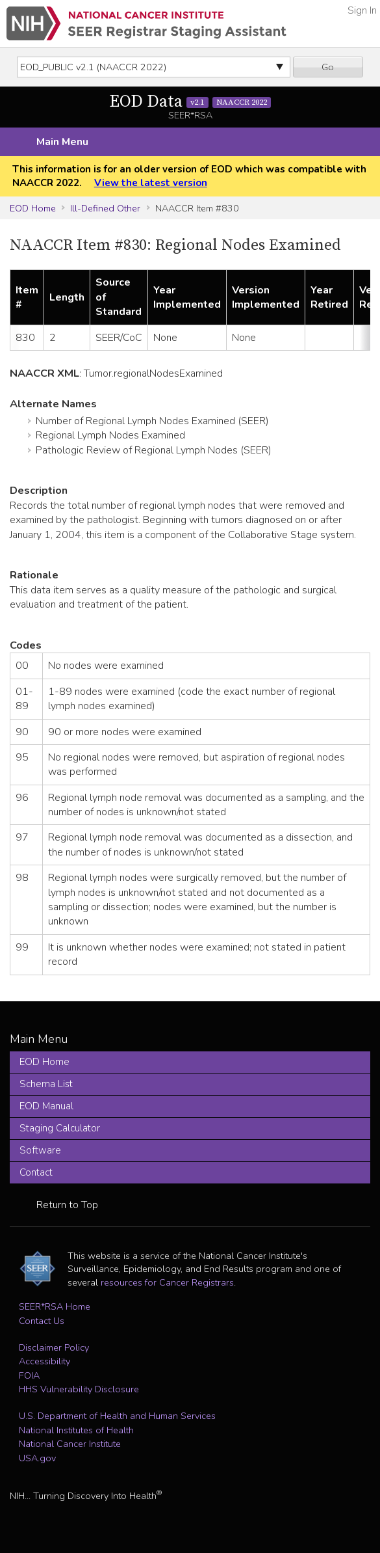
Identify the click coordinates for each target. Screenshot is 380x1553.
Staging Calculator (59, 1128)
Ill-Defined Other (105, 208)
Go (328, 67)
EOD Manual (46, 1106)
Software (40, 1150)
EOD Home (33, 208)
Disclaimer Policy (54, 1347)
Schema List (46, 1083)
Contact (36, 1172)
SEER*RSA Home (54, 1306)
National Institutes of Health (76, 1430)
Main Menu (62, 142)
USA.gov (37, 1458)
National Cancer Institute (70, 1443)
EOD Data (190, 102)
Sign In (362, 10)
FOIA (29, 1375)
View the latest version (150, 182)
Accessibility (44, 1361)
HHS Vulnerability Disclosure (79, 1389)
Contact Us (41, 1320)
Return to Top (67, 1205)
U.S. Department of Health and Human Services (117, 1415)
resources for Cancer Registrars (167, 1282)
